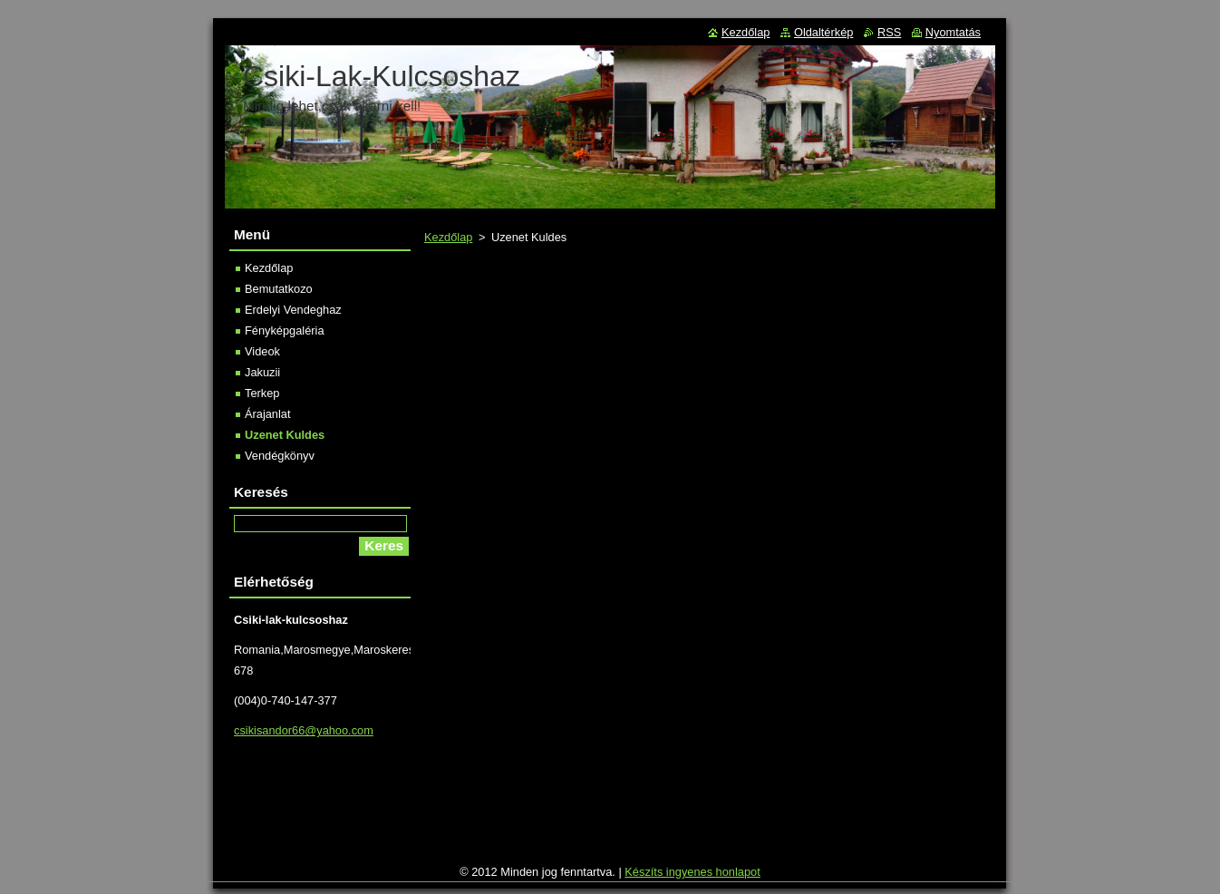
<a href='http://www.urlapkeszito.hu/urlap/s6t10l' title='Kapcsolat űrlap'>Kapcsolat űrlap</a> (707, 565)
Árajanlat (268, 414)
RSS (889, 32)
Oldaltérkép (823, 32)
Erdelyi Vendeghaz (293, 309)
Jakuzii (262, 372)
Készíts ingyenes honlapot (692, 872)
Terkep (262, 393)
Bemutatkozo (279, 289)
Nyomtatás (953, 32)
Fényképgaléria (284, 330)
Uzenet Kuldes (284, 435)
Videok (262, 351)
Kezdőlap (448, 237)
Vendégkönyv (280, 455)
